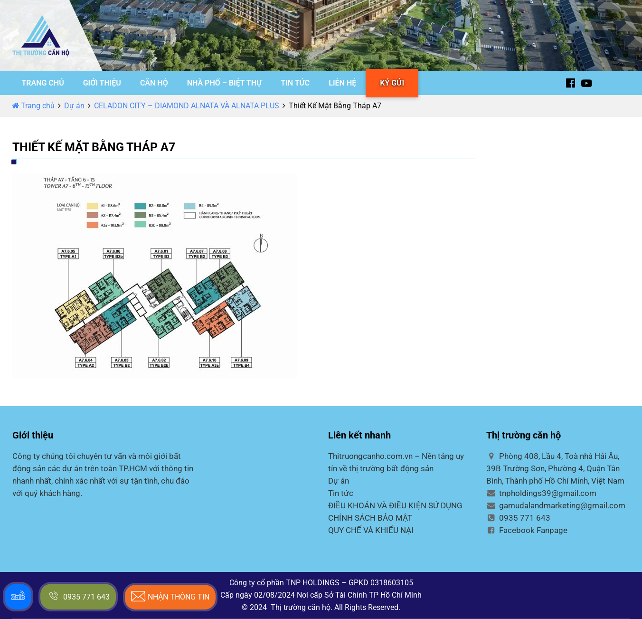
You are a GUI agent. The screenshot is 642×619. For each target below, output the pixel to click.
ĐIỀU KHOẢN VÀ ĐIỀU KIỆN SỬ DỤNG (395, 505)
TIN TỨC (295, 82)
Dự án (74, 105)
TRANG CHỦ (43, 82)
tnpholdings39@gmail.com (541, 493)
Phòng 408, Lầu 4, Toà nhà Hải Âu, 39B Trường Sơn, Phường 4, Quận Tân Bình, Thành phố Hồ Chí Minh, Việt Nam (555, 468)
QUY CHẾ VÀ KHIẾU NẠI (371, 530)
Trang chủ (33, 105)
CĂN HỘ (154, 82)
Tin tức (340, 493)
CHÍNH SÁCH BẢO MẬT (370, 518)
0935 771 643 (518, 518)
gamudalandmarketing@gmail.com (555, 505)
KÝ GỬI (392, 82)
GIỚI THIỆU (102, 82)
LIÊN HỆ (342, 82)
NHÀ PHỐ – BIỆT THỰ (224, 82)
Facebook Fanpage (526, 530)
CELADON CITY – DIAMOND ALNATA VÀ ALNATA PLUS (186, 105)
